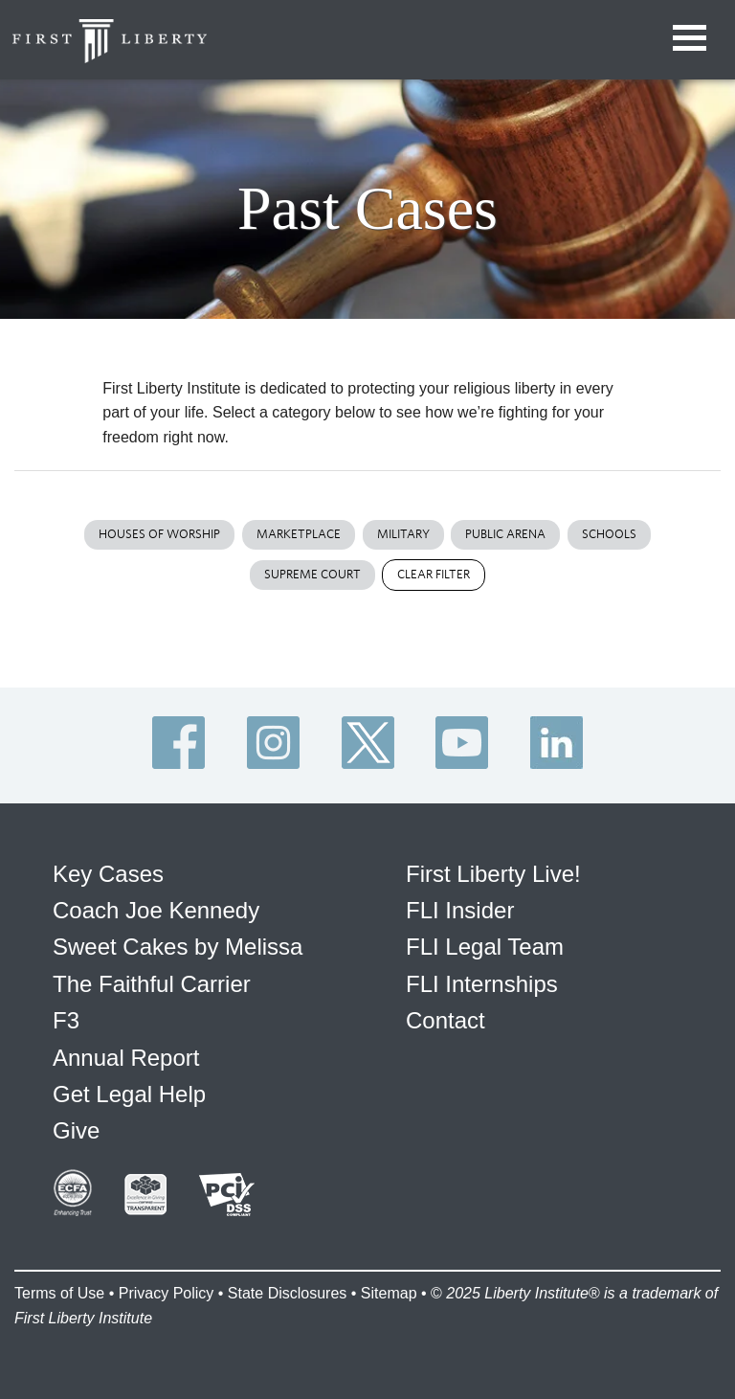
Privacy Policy (166, 1293)
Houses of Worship (159, 534)
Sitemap (389, 1293)
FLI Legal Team (485, 946)
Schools (609, 534)
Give (76, 1130)
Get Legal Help (129, 1094)
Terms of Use (59, 1293)
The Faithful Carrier (152, 984)
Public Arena (505, 534)
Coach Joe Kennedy (156, 910)
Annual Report (126, 1058)
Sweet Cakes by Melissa (177, 946)
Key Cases (108, 874)
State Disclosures (287, 1293)
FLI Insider (460, 910)
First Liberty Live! (493, 874)
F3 (66, 1020)
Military (403, 534)
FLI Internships (482, 984)
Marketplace (298, 534)
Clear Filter (433, 574)
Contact (445, 1020)
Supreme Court (312, 574)
